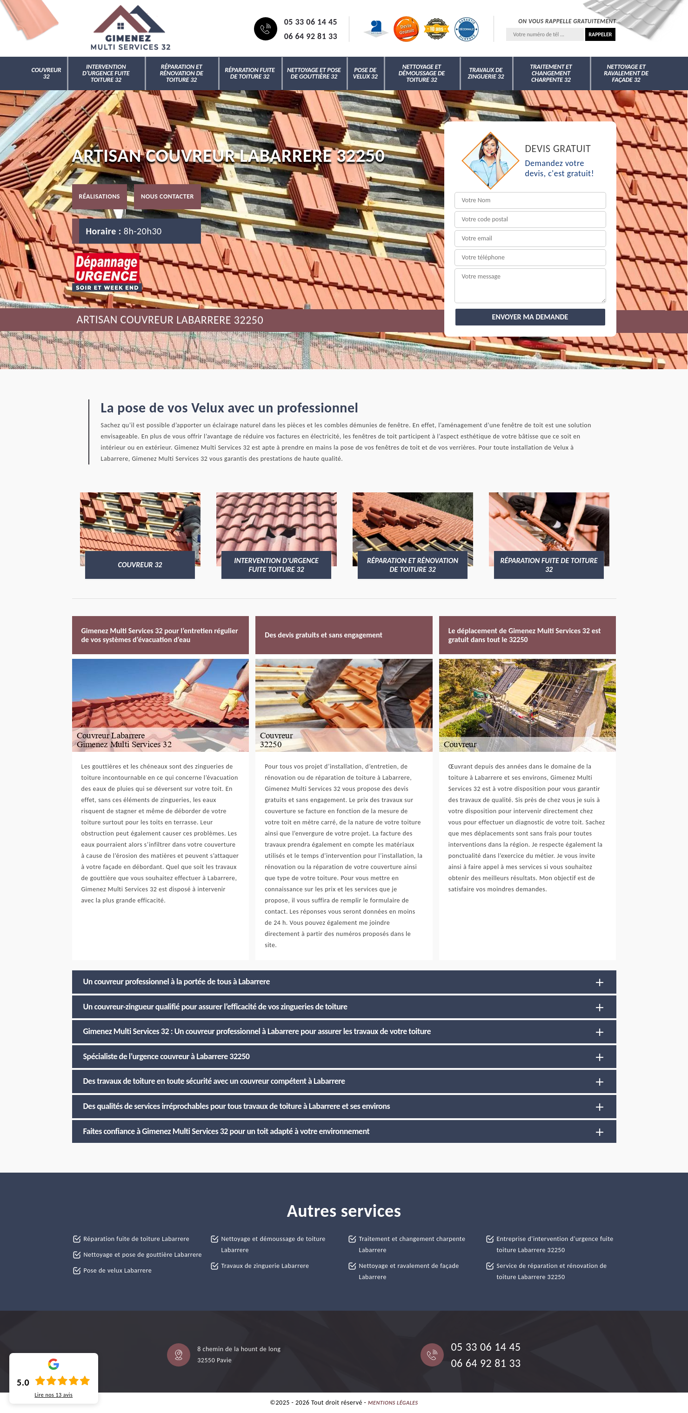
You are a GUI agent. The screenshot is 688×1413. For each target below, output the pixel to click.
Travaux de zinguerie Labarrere (265, 1266)
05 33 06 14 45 (311, 22)
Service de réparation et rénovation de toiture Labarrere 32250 (552, 1271)
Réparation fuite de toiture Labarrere (137, 1239)
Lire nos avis (53, 1395)
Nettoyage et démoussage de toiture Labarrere (273, 1244)
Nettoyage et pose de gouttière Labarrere (143, 1255)
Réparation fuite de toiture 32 (249, 73)
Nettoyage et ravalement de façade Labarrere (409, 1271)
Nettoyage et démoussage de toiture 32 (422, 73)
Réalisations (99, 196)
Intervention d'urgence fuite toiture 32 (105, 73)
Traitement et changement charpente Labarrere (412, 1244)
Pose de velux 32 (365, 73)
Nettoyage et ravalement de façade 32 (626, 73)
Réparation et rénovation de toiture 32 (181, 73)
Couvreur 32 (46, 73)
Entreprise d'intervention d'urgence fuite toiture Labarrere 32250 (555, 1244)
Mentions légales (393, 1403)
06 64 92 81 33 (311, 36)
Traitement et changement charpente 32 (551, 73)
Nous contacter (167, 196)
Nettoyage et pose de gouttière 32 (314, 73)
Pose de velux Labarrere (118, 1270)
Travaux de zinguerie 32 (486, 73)
